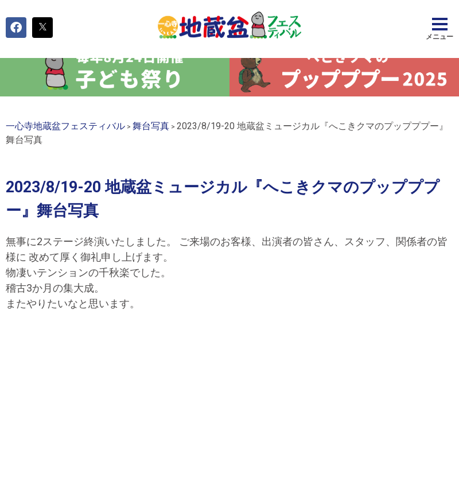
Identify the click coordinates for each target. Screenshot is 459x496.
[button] (16, 27)
